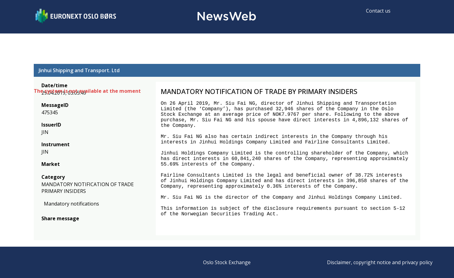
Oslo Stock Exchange (227, 262)
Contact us (378, 10)
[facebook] (45, 227)
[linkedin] (65, 227)
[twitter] (54, 227)
